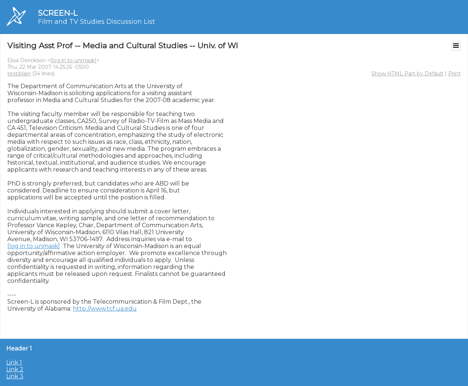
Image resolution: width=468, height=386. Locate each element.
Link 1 (14, 362)
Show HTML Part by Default (407, 73)
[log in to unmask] (73, 60)
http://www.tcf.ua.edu (105, 308)
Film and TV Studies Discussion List (96, 22)
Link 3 (14, 376)
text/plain (19, 73)
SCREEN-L (58, 13)
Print (454, 73)
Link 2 (14, 369)
